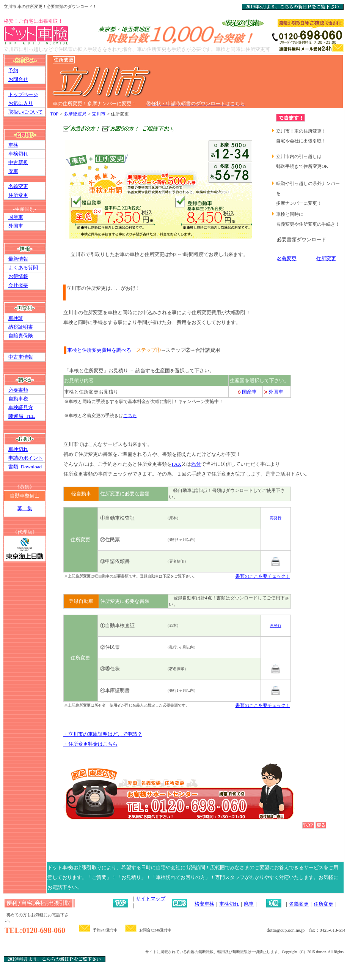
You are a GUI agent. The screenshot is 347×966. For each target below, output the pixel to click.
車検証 (15, 318)
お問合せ (18, 79)
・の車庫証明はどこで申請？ (102, 734)
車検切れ (18, 154)
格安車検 (204, 904)
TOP (54, 114)
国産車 (15, 217)
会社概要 (18, 285)
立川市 (98, 114)
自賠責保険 (20, 335)
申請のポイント (25, 458)
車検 (13, 145)
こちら (130, 415)
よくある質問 (23, 267)
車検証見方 (20, 407)
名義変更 (18, 186)
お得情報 (18, 276)
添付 (196, 464)
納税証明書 (20, 327)
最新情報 (18, 259)
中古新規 (18, 162)
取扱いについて (25, 112)
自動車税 (18, 399)
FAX (177, 464)
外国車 (15, 226)
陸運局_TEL (21, 416)
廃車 (13, 171)
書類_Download (25, 467)
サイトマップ (150, 898)
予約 (13, 70)
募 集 (24, 508)
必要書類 (18, 390)
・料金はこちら (90, 744)
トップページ (23, 94)
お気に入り (20, 103)
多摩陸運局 (75, 114)
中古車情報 (20, 357)
